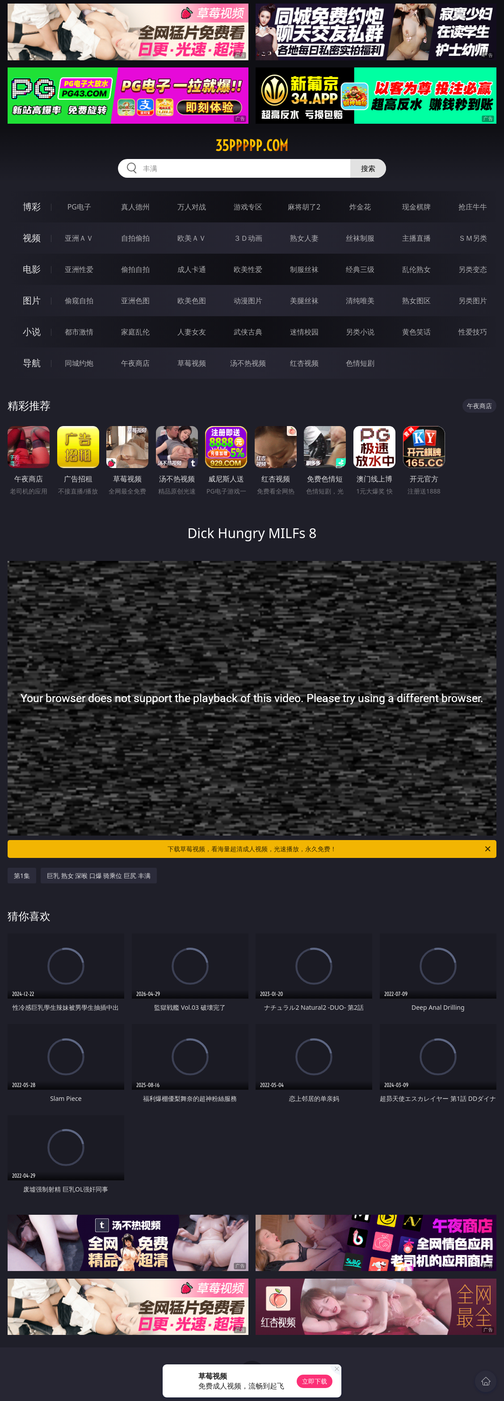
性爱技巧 (472, 332)
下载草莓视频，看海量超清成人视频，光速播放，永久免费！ (330, 849)
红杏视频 (304, 363)
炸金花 (360, 207)
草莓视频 (191, 363)
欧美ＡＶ (191, 238)
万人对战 (191, 207)
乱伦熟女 (416, 269)
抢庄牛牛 (472, 207)
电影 (32, 269)
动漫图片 (248, 300)
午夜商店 (135, 363)
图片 (32, 300)
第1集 (22, 875)
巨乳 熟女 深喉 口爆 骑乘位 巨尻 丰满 (99, 875)
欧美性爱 (248, 269)
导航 (32, 363)
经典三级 (360, 269)
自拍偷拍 (135, 238)
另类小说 (360, 332)
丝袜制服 (360, 238)
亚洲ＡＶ (79, 238)
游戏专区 (248, 207)
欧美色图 (191, 300)
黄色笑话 (416, 332)
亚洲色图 (135, 300)
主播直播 (416, 238)
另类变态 (472, 269)
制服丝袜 (304, 269)
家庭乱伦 (135, 332)
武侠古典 (248, 332)
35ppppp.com (251, 146)
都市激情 (79, 332)
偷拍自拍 (135, 269)
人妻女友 (191, 332)
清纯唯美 (360, 300)
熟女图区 (416, 300)
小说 (32, 332)
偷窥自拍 (79, 300)
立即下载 (314, 1381)
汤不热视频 (248, 363)
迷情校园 (304, 332)
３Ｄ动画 (248, 238)
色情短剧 (360, 363)
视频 (32, 238)
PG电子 (79, 207)
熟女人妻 (304, 238)
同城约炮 (79, 363)
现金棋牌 (416, 207)
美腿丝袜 (304, 300)
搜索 (368, 168)
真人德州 (135, 207)
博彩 (32, 207)
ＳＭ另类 (472, 238)
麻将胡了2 (304, 207)
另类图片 (472, 300)
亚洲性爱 (79, 269)
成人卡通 (191, 269)
